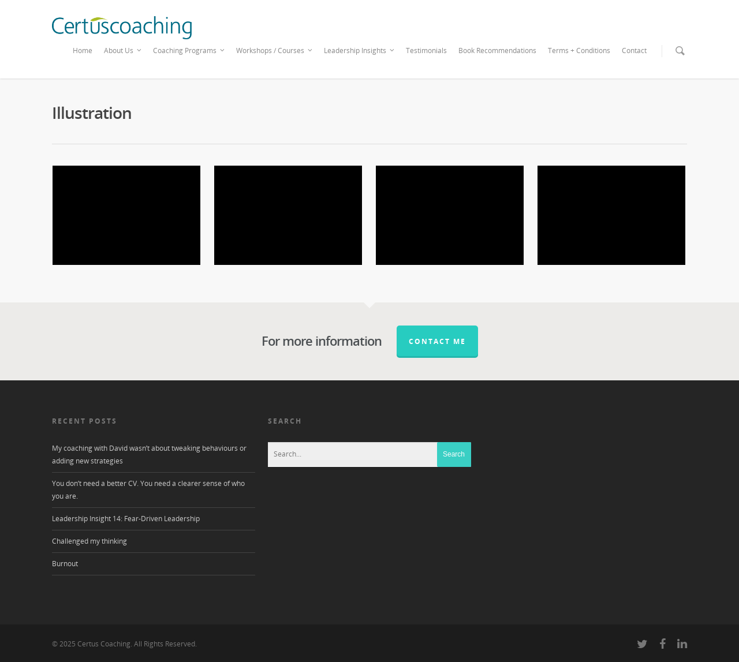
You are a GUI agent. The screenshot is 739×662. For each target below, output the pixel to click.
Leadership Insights (359, 51)
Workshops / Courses (274, 51)
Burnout (65, 564)
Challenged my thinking (89, 541)
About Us (123, 51)
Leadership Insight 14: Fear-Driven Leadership (126, 518)
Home (82, 50)
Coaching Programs (189, 51)
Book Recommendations (497, 50)
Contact (634, 50)
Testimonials (426, 50)
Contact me (437, 341)
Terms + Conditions (579, 50)
